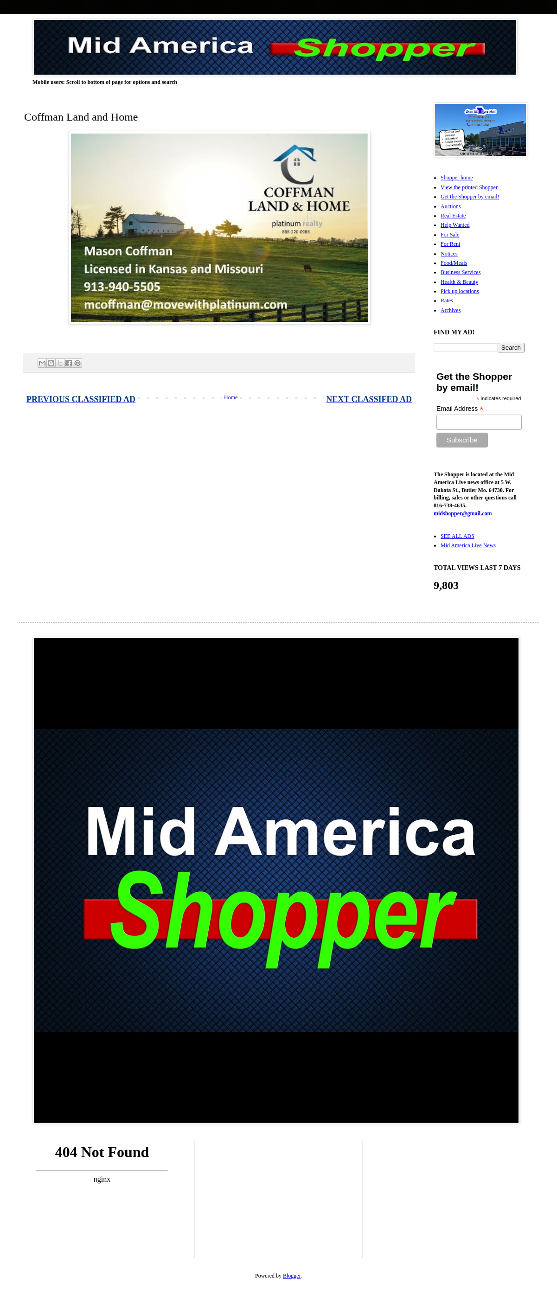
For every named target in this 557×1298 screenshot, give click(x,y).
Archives (451, 310)
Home (230, 397)
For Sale (450, 234)
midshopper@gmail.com (463, 513)
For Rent (450, 244)
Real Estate (453, 215)
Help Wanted (455, 225)
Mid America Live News (468, 545)
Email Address (460, 408)
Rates (447, 300)
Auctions (451, 206)
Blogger (292, 1275)
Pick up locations (460, 291)
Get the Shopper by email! (470, 196)
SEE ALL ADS (457, 536)
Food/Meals (454, 263)
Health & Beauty (459, 282)
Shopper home (457, 177)
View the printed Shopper (469, 187)
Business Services (460, 272)
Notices (449, 253)
